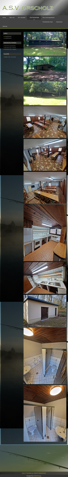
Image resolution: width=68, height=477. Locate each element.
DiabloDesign (37, 476)
